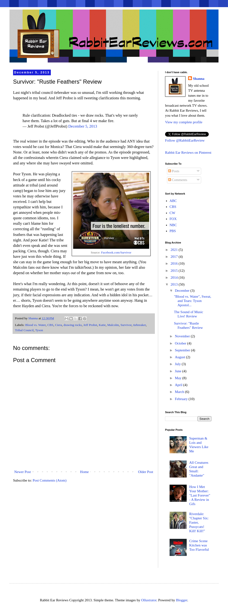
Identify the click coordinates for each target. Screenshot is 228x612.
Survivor (126, 325)
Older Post (145, 472)
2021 (175, 250)
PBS (173, 231)
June (178, 371)
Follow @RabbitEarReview (185, 140)
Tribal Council (24, 330)
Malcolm (113, 325)
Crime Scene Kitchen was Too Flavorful (199, 545)
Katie (102, 325)
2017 (175, 256)
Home (84, 472)
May (178, 378)
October (181, 343)
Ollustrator (148, 600)
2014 (175, 277)
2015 (175, 271)
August (180, 357)
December (182, 290)
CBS (50, 325)
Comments (177, 180)
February (182, 399)
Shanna (198, 79)
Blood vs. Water (35, 325)
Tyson (39, 330)
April (179, 385)
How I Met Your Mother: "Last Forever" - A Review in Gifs (199, 495)
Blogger (181, 600)
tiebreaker (139, 325)
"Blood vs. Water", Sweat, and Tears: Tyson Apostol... (192, 301)
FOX (173, 219)
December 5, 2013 (82, 126)
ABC (173, 201)
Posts (173, 171)
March (180, 392)
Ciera (58, 325)
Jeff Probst (90, 325)
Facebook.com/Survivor (116, 252)
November (183, 336)
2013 (175, 284)
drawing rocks (72, 325)
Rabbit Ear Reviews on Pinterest (188, 152)
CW (172, 213)
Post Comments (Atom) (50, 480)
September (183, 350)
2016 (175, 263)
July (178, 364)
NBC (173, 225)
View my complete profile (183, 122)
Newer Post (22, 472)
